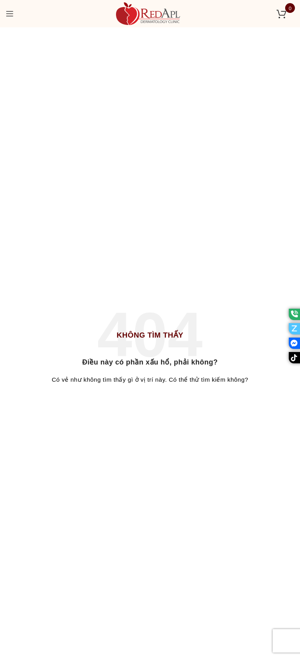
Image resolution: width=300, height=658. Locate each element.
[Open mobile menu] (10, 13)
